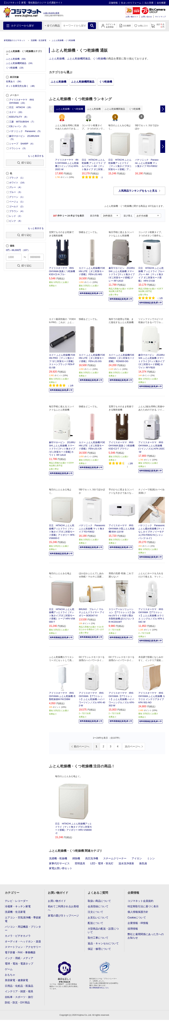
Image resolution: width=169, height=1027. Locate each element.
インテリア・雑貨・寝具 (19, 991)
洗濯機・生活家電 (38, 40)
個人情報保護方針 (138, 912)
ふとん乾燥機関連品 (78, 58)
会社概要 (161, 2)
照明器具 (80, 863)
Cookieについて (137, 917)
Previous (51, 146)
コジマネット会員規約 (140, 901)
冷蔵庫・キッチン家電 (18, 906)
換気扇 (143, 863)
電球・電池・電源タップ (19, 963)
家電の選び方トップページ (63, 915)
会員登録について (98, 906)
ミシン (151, 858)
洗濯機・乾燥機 (58, 858)
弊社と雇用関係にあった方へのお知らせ (146, 936)
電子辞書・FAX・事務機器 (20, 952)
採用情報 (133, 928)
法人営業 (149, 2)
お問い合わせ (146, 17)
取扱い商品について (99, 901)
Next (162, 146)
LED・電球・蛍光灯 (101, 863)
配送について (95, 923)
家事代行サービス (59, 863)
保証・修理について (99, 949)
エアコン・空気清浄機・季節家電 (23, 919)
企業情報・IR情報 (138, 923)
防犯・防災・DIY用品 (17, 1002)
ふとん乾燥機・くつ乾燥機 (63, 40)
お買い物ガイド (132, 17)
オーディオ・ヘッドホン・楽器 (23, 941)
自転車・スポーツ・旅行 (19, 997)
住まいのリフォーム (131, 2)
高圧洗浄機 (91, 858)
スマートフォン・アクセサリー (23, 947)
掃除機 (76, 858)
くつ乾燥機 (99, 58)
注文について (95, 912)
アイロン (137, 858)
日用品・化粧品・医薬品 (19, 986)
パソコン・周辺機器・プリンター (23, 928)
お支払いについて (98, 917)
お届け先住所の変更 (51, 13)
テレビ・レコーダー (16, 901)
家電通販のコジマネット (14, 40)
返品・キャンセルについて (103, 943)
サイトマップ (160, 17)
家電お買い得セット (60, 868)
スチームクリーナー (114, 858)
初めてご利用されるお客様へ (63, 908)
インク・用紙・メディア (19, 958)
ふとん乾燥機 (57, 58)
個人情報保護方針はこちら (99, 988)
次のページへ (132, 746)
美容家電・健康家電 (16, 980)
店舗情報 (113, 2)
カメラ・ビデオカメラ (18, 935)
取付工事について (98, 937)
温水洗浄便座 (126, 863)
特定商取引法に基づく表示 (143, 906)
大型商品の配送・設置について (103, 930)
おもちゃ (10, 974)
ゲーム (9, 969)
